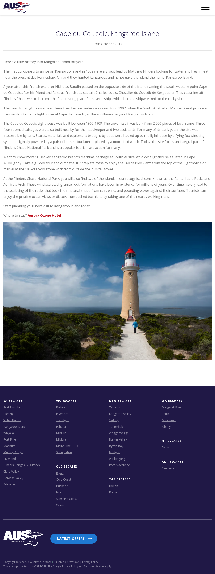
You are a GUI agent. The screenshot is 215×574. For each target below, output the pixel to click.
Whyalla (8, 433)
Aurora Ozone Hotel (44, 215)
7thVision (73, 556)
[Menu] (205, 7)
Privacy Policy (70, 560)
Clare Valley (11, 471)
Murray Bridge (13, 452)
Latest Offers (71, 538)
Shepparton (64, 452)
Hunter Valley (118, 439)
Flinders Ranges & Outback (21, 465)
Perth (165, 414)
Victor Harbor (12, 420)
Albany (166, 426)
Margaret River (172, 407)
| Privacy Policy (89, 556)
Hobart (113, 486)
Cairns (60, 505)
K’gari (59, 473)
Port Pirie (9, 439)
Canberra (168, 468)
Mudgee (114, 452)
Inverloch (62, 414)
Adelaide (9, 484)
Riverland (9, 458)
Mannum (9, 446)
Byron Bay (116, 446)
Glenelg (8, 414)
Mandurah (169, 420)
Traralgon (62, 420)
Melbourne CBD (67, 446)
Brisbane (62, 486)
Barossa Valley (13, 478)
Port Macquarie (119, 465)
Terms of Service (94, 560)
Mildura (61, 433)
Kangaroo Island (14, 426)
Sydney (114, 420)
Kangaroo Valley (120, 414)
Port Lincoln (11, 407)
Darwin (166, 447)
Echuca (61, 426)
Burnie (113, 492)
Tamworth (116, 407)
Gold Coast (63, 479)
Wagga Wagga (119, 433)
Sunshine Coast (66, 499)
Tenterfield (116, 426)
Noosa (60, 492)
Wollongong (117, 458)
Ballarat (61, 407)
